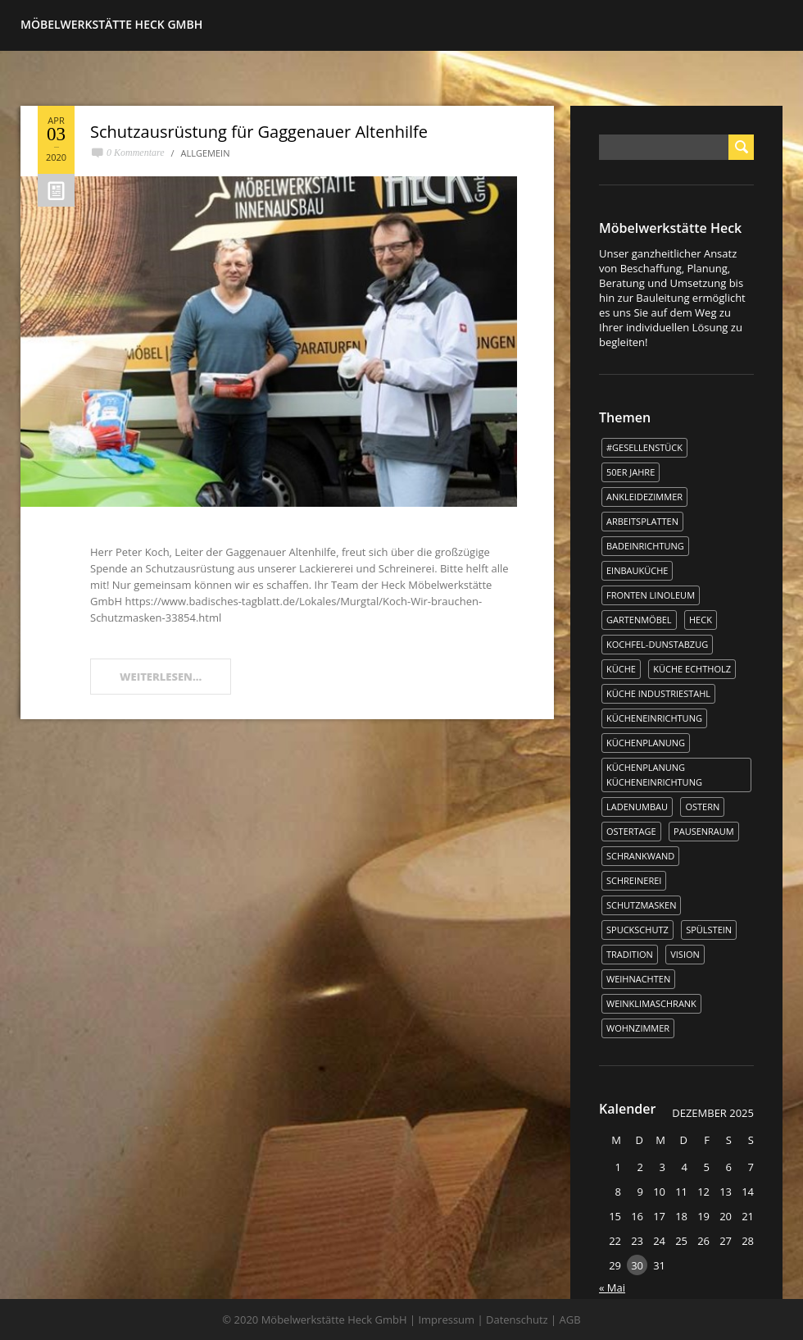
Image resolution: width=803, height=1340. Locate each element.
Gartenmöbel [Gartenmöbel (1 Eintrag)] (639, 619)
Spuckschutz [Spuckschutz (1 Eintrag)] (637, 929)
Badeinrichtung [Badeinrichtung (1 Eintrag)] (645, 546)
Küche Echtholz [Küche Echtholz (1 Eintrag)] (692, 669)
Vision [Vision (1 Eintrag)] (685, 954)
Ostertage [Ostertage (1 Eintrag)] (631, 831)
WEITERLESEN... (161, 676)
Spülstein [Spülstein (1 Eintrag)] (709, 929)
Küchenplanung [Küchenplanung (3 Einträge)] (645, 742)
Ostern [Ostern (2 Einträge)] (702, 806)
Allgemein (205, 153)
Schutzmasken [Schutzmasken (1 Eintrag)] (641, 905)
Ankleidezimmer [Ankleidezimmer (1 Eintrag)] (644, 496)
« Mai (612, 1287)
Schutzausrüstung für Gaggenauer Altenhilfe (259, 132)
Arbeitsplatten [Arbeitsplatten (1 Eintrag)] (642, 521)
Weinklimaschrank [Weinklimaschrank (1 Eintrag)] (651, 1003)
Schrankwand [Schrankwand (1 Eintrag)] (640, 856)
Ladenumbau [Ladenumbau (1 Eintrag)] (637, 806)
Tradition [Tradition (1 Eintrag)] (629, 954)
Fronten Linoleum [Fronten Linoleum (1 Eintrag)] (650, 595)
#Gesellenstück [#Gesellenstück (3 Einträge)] (644, 447)
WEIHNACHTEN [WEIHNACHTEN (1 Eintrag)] (638, 979)
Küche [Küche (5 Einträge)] (621, 669)
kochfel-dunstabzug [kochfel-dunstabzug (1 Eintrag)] (657, 644)
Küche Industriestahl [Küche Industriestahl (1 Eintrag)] (658, 693)
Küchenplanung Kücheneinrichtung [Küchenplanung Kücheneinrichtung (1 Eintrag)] (654, 774)
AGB (570, 1319)
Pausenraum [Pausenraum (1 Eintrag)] (704, 831)
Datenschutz (517, 1319)
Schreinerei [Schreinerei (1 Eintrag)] (633, 880)
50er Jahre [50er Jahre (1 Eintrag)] (630, 472)
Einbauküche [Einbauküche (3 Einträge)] (637, 570)
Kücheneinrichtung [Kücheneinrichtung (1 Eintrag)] (654, 718)
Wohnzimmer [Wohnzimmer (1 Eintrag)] (637, 1028)
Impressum (446, 1319)
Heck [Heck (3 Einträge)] (700, 619)
